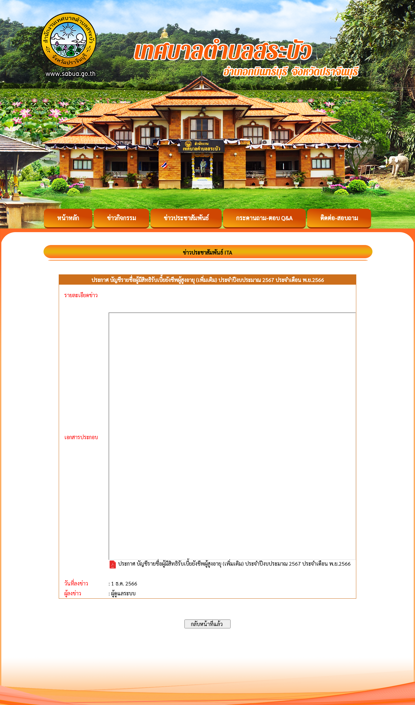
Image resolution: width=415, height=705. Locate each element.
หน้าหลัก (68, 218)
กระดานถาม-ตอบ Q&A (264, 218)
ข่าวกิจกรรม (121, 218)
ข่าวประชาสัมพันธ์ (186, 218)
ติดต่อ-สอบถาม (339, 218)
